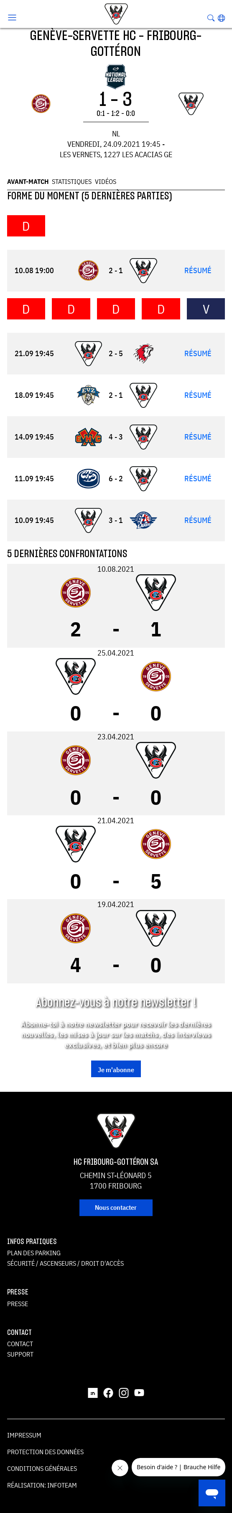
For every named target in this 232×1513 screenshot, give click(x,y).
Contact (20, 1344)
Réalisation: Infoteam (42, 1485)
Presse (17, 1303)
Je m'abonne (116, 1070)
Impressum (24, 1435)
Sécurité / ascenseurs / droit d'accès (65, 1263)
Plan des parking (34, 1253)
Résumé (198, 270)
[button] (221, 18)
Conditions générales (42, 1468)
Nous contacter (116, 1207)
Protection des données (45, 1452)
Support (20, 1354)
